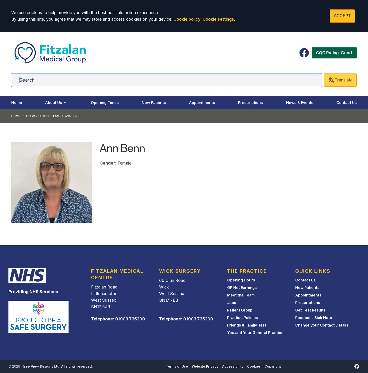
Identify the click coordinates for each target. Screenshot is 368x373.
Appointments (202, 102)
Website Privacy (205, 366)
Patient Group (240, 310)
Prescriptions (250, 102)
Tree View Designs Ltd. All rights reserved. (57, 366)
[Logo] (50, 53)
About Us (56, 102)
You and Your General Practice (255, 332)
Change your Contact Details (321, 325)
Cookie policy (186, 19)
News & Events (299, 102)
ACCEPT (342, 15)
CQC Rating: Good (334, 52)
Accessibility (232, 366)
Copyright (272, 366)
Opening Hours (241, 280)
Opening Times (105, 102)
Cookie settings (218, 19)
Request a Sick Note (313, 317)
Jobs (231, 302)
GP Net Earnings (242, 287)
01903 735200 (130, 318)
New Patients (154, 102)
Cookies (254, 366)
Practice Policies (242, 317)
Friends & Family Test (246, 325)
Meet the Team (241, 295)
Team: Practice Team (42, 116)
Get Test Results (310, 310)
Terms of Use (177, 366)
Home (16, 102)
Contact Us (346, 102)
